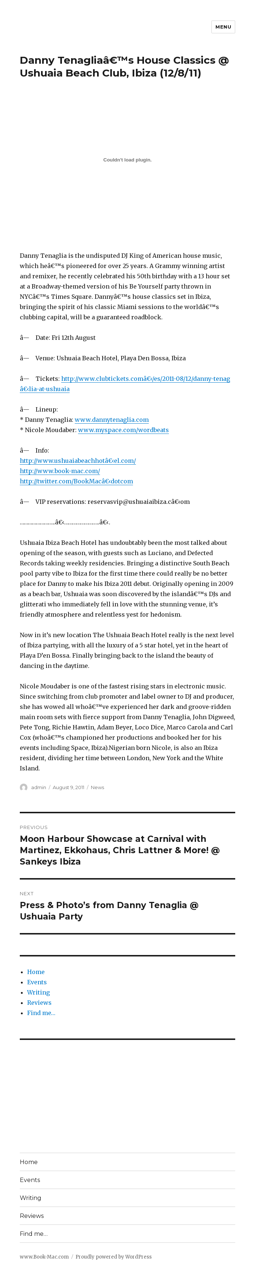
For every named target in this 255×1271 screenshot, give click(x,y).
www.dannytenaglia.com (112, 419)
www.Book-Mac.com (44, 1257)
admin (38, 787)
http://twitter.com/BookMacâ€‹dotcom (76, 481)
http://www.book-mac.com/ (60, 471)
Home (36, 971)
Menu (223, 27)
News (97, 787)
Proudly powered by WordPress (113, 1257)
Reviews (39, 1002)
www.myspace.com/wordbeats (123, 430)
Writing (38, 992)
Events (37, 982)
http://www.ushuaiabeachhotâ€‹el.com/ (78, 460)
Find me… (41, 1013)
